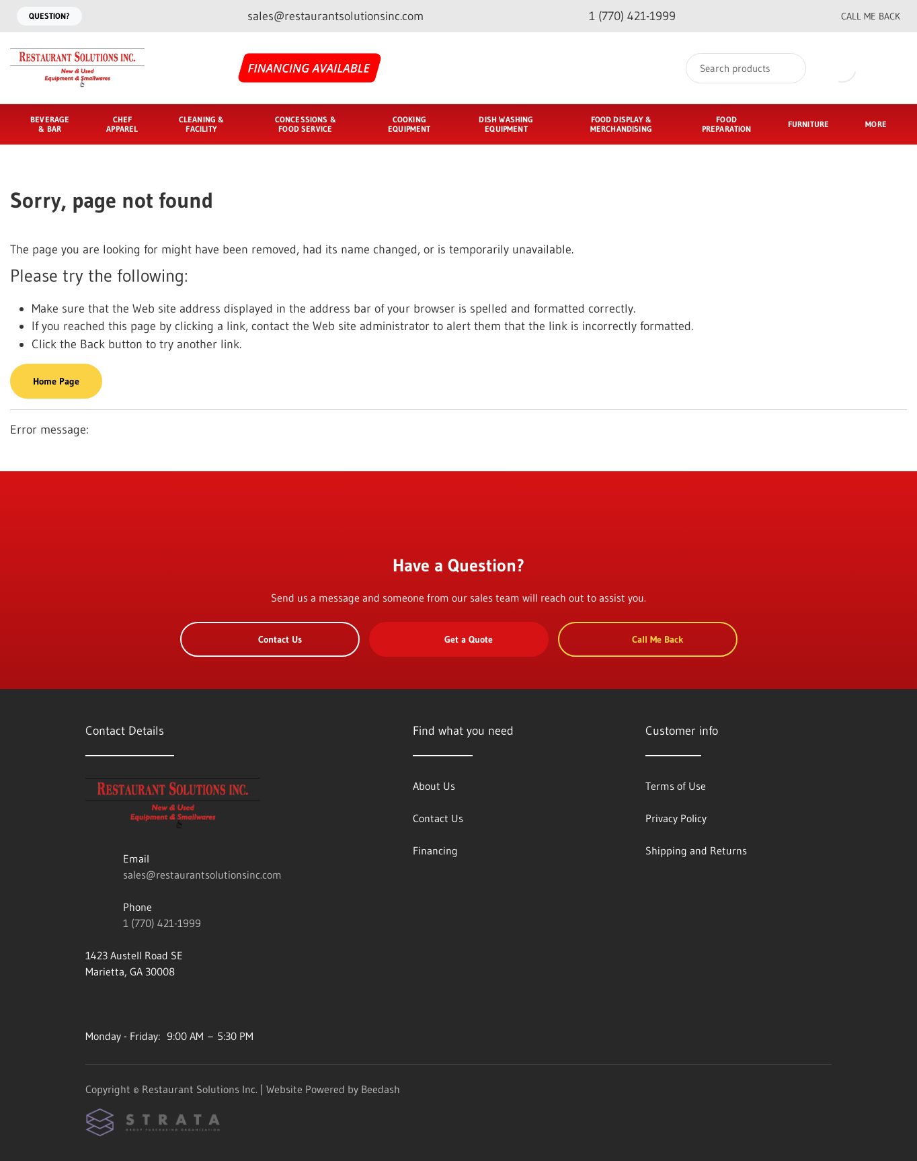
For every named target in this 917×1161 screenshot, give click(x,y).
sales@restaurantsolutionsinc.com (202, 874)
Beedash (380, 1089)
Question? (49, 16)
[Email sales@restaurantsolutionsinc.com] (325, 16)
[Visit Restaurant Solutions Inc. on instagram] (120, 1003)
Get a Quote (458, 639)
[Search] (746, 68)
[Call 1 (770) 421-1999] (621, 16)
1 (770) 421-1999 (162, 923)
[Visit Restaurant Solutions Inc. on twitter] (148, 1003)
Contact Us (270, 639)
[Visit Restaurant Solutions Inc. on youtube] (91, 1003)
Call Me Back (860, 16)
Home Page (56, 381)
